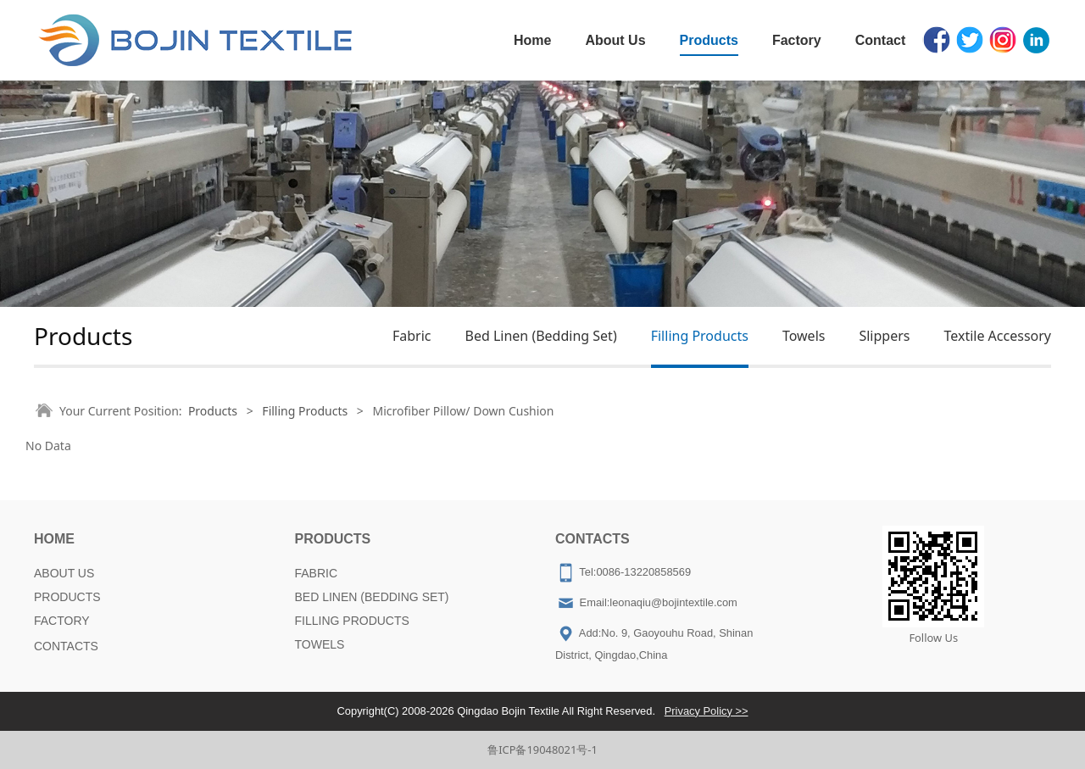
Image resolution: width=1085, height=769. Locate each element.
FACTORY (62, 620)
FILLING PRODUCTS (352, 620)
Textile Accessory (997, 335)
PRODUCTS (67, 597)
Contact (880, 40)
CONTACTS (66, 646)
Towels (804, 335)
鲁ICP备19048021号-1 (542, 749)
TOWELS (320, 644)
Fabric (411, 335)
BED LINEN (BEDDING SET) (372, 597)
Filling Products (699, 335)
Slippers (884, 335)
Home (532, 40)
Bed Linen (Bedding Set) (540, 335)
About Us (615, 40)
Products (709, 40)
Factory (796, 40)
